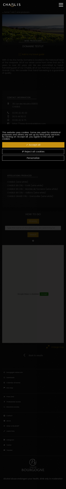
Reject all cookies (33, 151)
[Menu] (61, 5)
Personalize (33, 158)
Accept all (33, 144)
